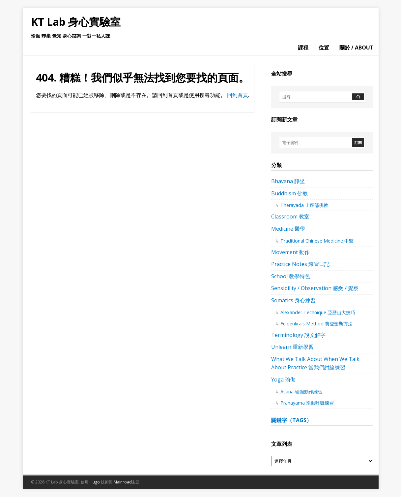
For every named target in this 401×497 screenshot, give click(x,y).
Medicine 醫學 (288, 228)
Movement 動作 (290, 252)
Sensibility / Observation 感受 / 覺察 (314, 288)
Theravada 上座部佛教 (304, 205)
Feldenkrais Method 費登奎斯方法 (316, 323)
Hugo (95, 482)
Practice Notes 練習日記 (300, 264)
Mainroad (123, 482)
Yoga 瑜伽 (283, 379)
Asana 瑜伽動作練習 (301, 391)
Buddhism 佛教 (289, 193)
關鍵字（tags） (291, 420)
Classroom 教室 (290, 216)
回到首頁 (237, 95)
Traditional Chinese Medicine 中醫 (317, 241)
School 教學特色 (290, 276)
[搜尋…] (315, 96)
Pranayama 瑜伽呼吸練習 (307, 403)
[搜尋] (358, 96)
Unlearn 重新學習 (292, 346)
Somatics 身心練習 (293, 300)
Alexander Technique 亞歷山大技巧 (317, 312)
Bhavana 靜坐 (288, 181)
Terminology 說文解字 (298, 335)
